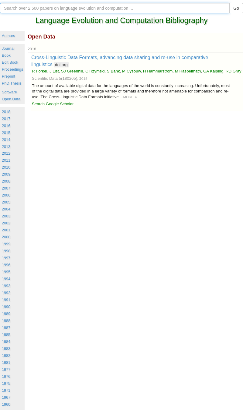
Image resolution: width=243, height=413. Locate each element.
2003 (6, 216)
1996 (6, 265)
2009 (6, 174)
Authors (8, 36)
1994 (6, 279)
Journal (8, 48)
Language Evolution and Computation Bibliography (121, 20)
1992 (6, 293)
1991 (6, 300)
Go (236, 8)
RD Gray (233, 71)
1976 (6, 376)
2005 (6, 202)
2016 (6, 126)
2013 (6, 147)
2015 (6, 133)
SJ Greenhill (72, 71)
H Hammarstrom (158, 71)
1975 (6, 383)
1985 (6, 335)
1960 (6, 404)
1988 (6, 321)
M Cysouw (131, 71)
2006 (6, 195)
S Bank (113, 71)
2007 (6, 188)
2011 (6, 160)
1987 (6, 328)
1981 (6, 363)
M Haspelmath (188, 71)
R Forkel (39, 71)
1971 (6, 390)
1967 (6, 397)
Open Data (11, 99)
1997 (6, 258)
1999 (6, 244)
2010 (6, 167)
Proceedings (12, 69)
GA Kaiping (213, 71)
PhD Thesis (12, 83)
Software (9, 92)
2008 (6, 181)
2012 (6, 153)
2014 (6, 140)
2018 (6, 112)
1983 (6, 349)
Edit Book (10, 62)
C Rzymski (95, 71)
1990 (6, 307)
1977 (6, 370)
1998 (6, 251)
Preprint (8, 76)
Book (6, 55)
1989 (6, 314)
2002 (6, 223)
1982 (6, 356)
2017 (6, 119)
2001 (6, 230)
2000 (6, 237)
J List (54, 71)
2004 (6, 209)
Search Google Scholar (53, 104)
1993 (6, 286)
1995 (6, 272)
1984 (6, 342)
